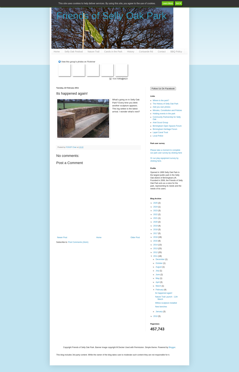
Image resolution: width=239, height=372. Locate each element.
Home (57, 51)
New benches (161, 307)
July (158, 271)
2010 (155, 316)
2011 (155, 256)
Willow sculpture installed (166, 303)
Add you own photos (161, 107)
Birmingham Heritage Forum (165, 129)
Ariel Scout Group (160, 122)
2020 (155, 222)
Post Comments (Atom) (78, 242)
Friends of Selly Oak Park (111, 15)
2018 (155, 229)
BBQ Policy (176, 51)
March (159, 286)
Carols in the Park (113, 51)
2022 (155, 214)
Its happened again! (163, 293)
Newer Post (62, 237)
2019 (155, 226)
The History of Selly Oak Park (165, 104)
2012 (155, 252)
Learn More (168, 3)
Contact (162, 51)
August (159, 267)
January (159, 311)
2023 (155, 210)
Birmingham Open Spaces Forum (167, 126)
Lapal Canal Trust (160, 132)
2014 (155, 245)
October (159, 263)
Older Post (135, 237)
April (158, 282)
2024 (155, 207)
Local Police (158, 136)
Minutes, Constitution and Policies (167, 110)
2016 (155, 237)
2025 (155, 203)
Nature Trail (93, 51)
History (130, 51)
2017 (155, 233)
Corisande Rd (146, 51)
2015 (155, 241)
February (160, 290)
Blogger (172, 347)
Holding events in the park (164, 113)
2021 (155, 218)
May (158, 278)
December (160, 259)
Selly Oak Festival (74, 51)
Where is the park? (161, 100)
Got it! (178, 3)
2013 (155, 248)
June (158, 274)
